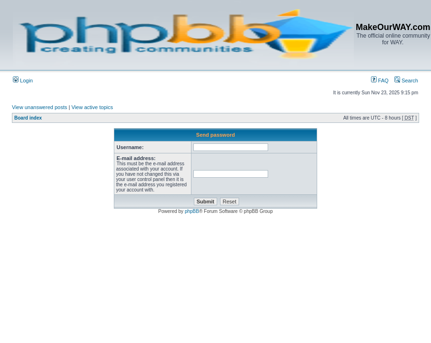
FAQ (380, 80)
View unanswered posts (39, 107)
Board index (28, 118)
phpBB (192, 211)
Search (406, 80)
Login (23, 80)
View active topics (92, 107)
